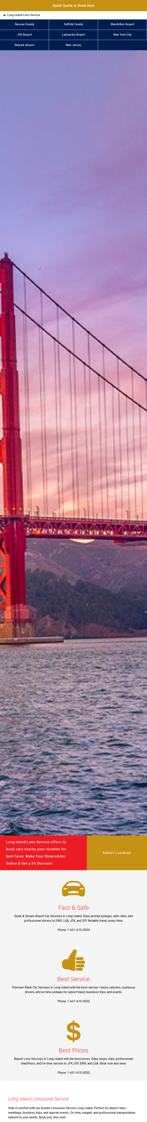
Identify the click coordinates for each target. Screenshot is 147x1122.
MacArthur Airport (122, 24)
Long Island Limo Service (23, 15)
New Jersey (73, 45)
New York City (122, 34)
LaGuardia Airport (73, 34)
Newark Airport (24, 45)
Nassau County (24, 24)
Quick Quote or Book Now (73, 5)
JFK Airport (24, 34)
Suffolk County (73, 24)
